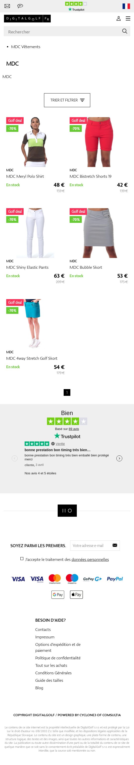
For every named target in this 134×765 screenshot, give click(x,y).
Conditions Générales (53, 673)
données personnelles (90, 559)
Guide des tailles (49, 680)
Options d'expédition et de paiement (58, 647)
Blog (39, 687)
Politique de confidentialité (58, 658)
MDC (12, 63)
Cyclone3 (88, 715)
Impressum (44, 637)
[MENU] (128, 18)
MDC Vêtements (25, 46)
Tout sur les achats (51, 665)
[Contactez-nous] (7, 6)
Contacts (43, 629)
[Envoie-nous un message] (20, 6)
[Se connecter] (119, 18)
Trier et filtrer (67, 100)
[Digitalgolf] (67, 511)
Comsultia (111, 715)
